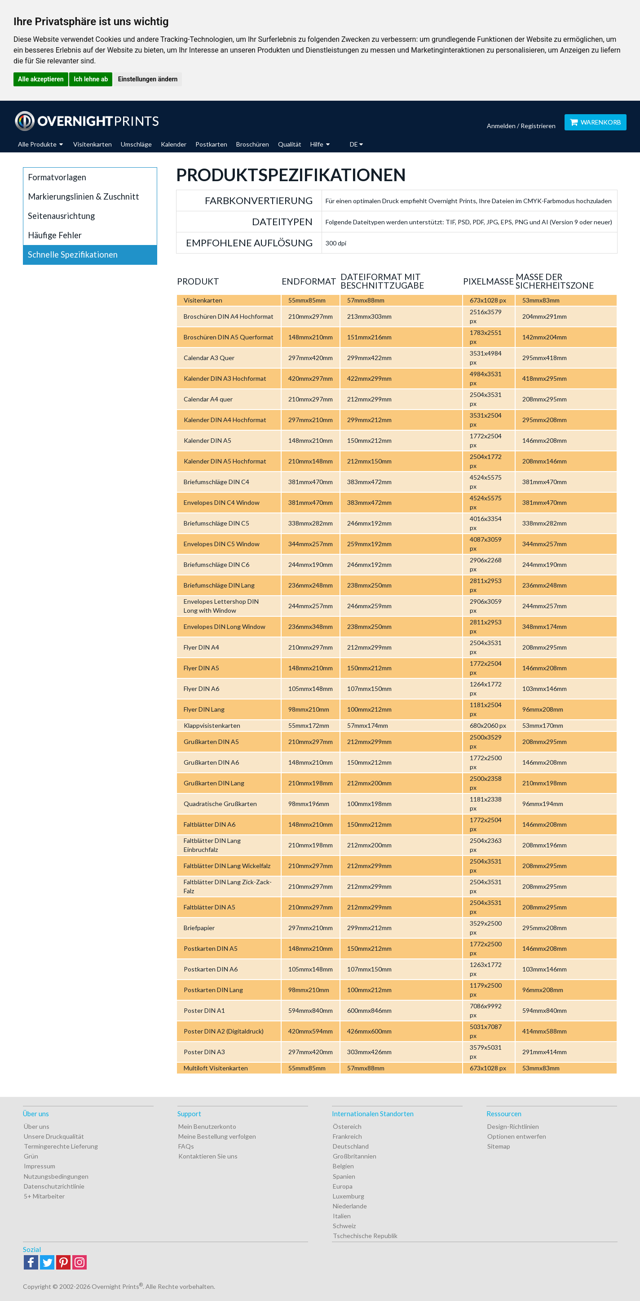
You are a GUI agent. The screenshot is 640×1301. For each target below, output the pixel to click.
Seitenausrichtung (61, 216)
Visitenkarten (92, 144)
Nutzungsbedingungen (56, 1176)
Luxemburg (348, 1196)
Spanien (344, 1176)
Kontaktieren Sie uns (208, 1156)
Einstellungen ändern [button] (148, 79)
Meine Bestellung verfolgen (217, 1136)
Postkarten (211, 144)
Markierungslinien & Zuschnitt (83, 196)
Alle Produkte (40, 144)
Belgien (343, 1166)
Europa (343, 1186)
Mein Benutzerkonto (207, 1126)
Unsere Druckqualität (54, 1136)
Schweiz (344, 1226)
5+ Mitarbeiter (44, 1196)
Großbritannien (354, 1156)
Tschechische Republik (365, 1235)
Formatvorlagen (57, 177)
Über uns (36, 1126)
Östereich (347, 1126)
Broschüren (252, 144)
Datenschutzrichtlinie (54, 1186)
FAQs (186, 1146)
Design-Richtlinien (513, 1126)
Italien (342, 1216)
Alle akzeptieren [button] (41, 79)
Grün (31, 1156)
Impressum (39, 1166)
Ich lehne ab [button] (91, 79)
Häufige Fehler (55, 235)
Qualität (289, 144)
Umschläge (136, 144)
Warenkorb (595, 122)
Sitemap (498, 1146)
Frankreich (347, 1136)
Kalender (173, 144)
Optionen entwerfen (516, 1136)
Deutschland (351, 1146)
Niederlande (350, 1206)
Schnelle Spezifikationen (73, 254)
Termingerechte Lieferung (61, 1146)
